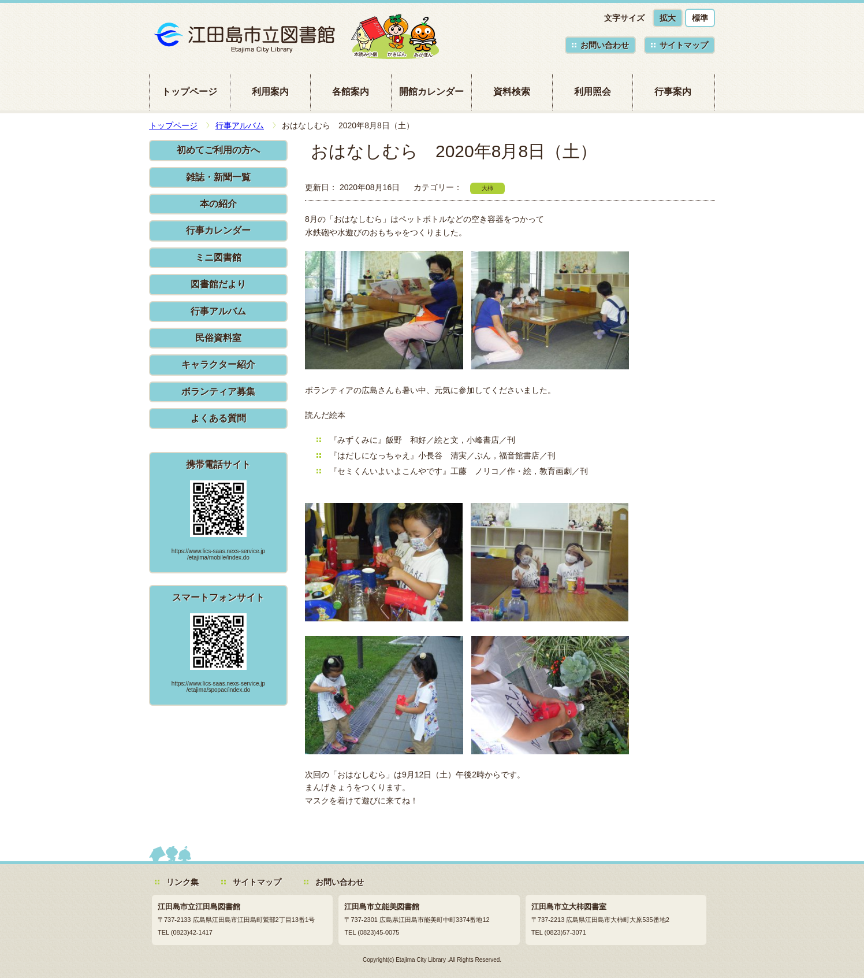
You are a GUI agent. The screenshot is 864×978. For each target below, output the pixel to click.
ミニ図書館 (218, 257)
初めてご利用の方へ (218, 150)
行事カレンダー (218, 230)
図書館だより (218, 284)
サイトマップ (684, 45)
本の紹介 (218, 204)
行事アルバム (239, 125)
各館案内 (350, 92)
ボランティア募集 (218, 392)
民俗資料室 (218, 338)
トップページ (189, 92)
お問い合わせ (604, 45)
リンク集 (182, 882)
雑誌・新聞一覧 (218, 177)
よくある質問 (218, 418)
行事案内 (672, 92)
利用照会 (592, 92)
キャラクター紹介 (218, 364)
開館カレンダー (431, 92)
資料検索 (511, 92)
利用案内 (270, 92)
